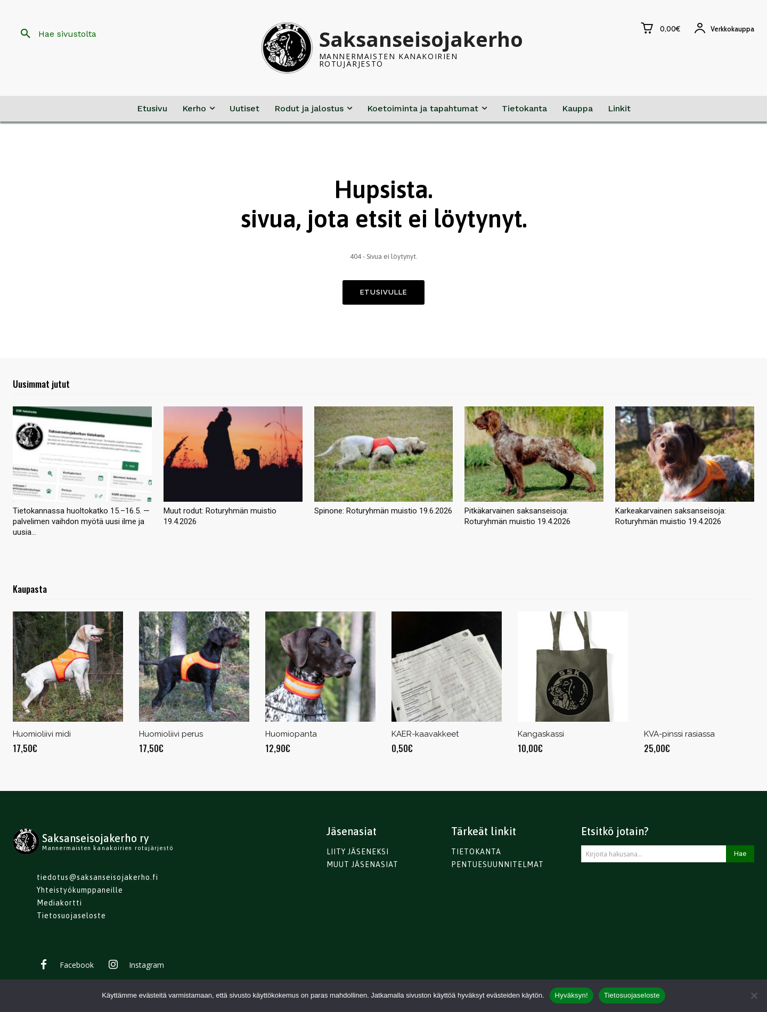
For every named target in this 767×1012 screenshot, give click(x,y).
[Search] (740, 856)
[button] (54, 34)
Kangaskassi (541, 736)
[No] (753, 995)
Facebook (77, 967)
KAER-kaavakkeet (425, 736)
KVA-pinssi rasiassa (679, 736)
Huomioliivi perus (171, 736)
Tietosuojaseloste (632, 995)
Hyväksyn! (571, 995)
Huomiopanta (291, 736)
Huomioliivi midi (42, 736)
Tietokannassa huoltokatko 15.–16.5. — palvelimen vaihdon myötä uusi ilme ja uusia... (81, 524)
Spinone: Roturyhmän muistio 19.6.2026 (383, 513)
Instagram (146, 967)
